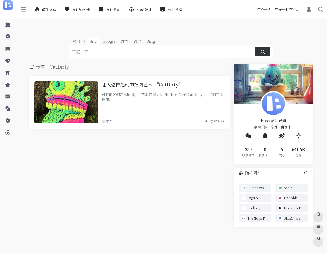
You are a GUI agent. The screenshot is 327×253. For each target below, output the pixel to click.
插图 (109, 121)
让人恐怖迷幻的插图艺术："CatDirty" (141, 84)
